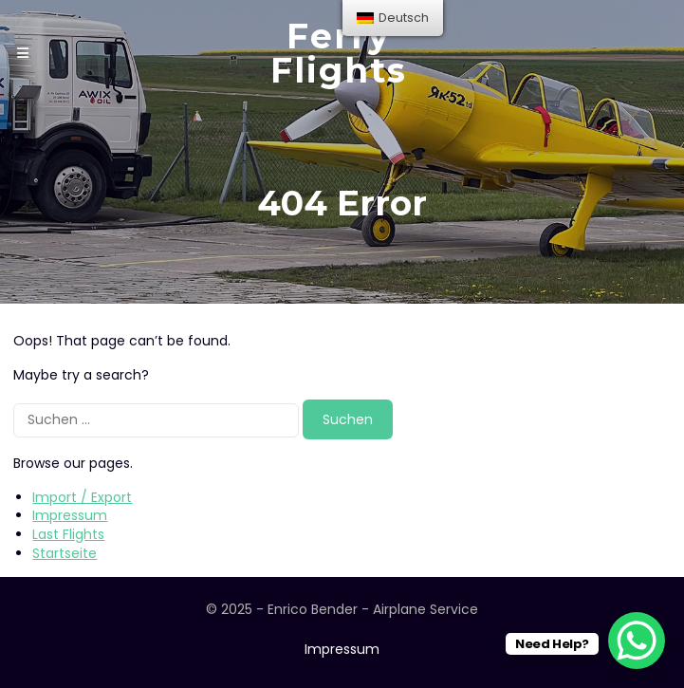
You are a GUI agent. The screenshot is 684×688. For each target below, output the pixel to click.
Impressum (69, 515)
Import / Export (82, 497)
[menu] (392, 18)
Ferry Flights (338, 53)
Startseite (64, 553)
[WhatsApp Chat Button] (636, 640)
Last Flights (68, 534)
